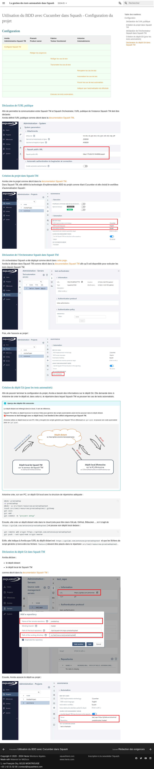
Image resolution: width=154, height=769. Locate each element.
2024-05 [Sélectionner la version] (61, 3)
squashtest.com (67, 756)
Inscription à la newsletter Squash (103, 756)
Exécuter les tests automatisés (62, 94)
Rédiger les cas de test (59, 59)
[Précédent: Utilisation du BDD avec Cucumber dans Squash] (36, 749)
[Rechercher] (138, 3)
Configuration (130, 18)
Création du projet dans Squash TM (139, 26)
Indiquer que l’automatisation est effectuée (92, 88)
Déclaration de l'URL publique (138, 21)
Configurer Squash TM (12, 47)
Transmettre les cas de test (61, 65)
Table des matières (133, 14)
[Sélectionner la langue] (120, 3)
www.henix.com (67, 759)
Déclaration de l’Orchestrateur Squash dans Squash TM (138, 32)
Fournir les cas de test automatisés (90, 82)
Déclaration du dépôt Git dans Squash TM (138, 43)
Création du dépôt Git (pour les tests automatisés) (138, 38)
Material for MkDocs (20, 759)
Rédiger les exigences (38, 53)
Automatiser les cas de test (87, 76)
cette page (62, 260)
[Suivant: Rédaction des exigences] (131, 749)
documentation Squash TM (61, 118)
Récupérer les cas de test (86, 71)
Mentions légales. (38, 756)
